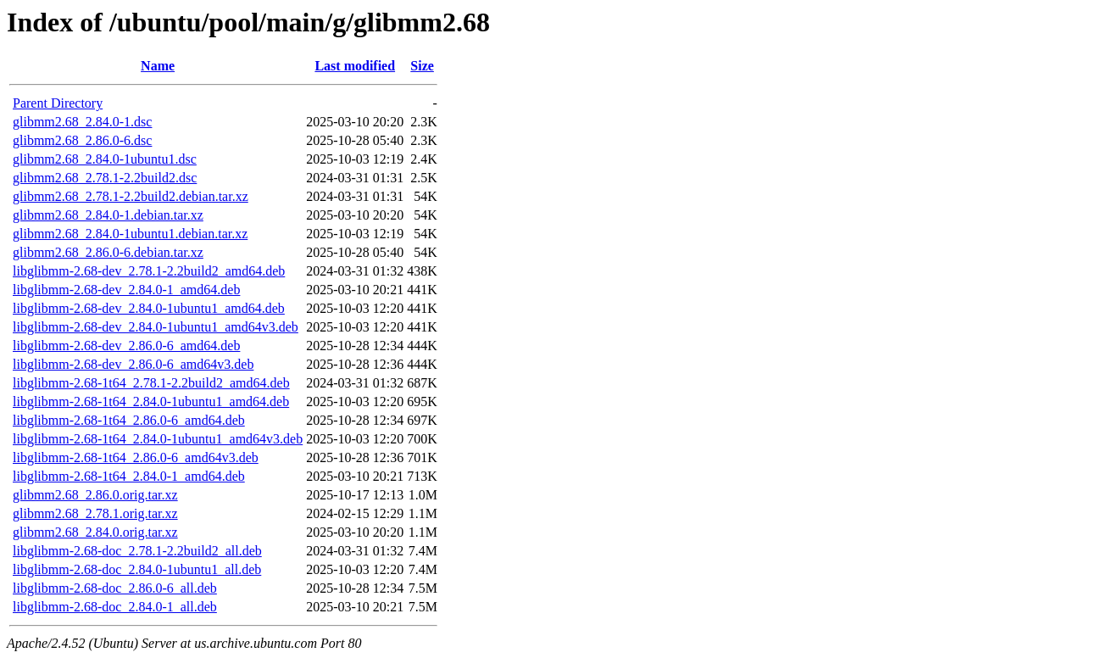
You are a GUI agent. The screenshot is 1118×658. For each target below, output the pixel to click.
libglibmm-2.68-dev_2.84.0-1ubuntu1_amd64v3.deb (155, 327)
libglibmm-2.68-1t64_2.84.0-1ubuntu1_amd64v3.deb (158, 439)
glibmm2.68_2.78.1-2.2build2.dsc (105, 177)
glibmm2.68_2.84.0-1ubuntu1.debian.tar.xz (130, 233)
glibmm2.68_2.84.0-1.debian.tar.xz (108, 215)
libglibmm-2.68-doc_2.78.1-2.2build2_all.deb (137, 551)
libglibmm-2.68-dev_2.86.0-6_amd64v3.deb (133, 364)
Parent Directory (58, 103)
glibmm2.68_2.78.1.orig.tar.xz (95, 513)
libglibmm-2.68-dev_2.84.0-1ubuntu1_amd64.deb (149, 308)
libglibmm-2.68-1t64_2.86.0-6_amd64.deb (129, 420)
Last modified (354, 66)
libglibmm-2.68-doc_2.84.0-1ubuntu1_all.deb (137, 569)
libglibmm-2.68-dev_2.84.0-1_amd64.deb (126, 289)
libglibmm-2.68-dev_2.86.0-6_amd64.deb (126, 345)
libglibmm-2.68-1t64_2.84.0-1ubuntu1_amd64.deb (151, 401)
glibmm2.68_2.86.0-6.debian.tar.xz (108, 252)
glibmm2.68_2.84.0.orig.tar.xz (95, 532)
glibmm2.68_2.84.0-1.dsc (82, 121)
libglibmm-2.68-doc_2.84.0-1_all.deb (115, 606)
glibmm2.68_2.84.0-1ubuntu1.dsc (105, 159)
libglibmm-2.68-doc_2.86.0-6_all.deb (115, 588)
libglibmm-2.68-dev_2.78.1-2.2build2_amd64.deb (149, 271)
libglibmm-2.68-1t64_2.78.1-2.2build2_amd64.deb (151, 383)
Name (158, 66)
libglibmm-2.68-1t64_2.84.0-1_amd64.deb (129, 476)
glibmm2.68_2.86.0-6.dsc (82, 140)
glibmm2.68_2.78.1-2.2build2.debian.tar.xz (130, 196)
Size (422, 66)
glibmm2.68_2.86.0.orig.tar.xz (95, 495)
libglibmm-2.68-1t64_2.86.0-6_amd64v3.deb (136, 457)
